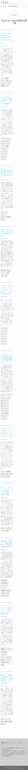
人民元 (7, 593)
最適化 (6, 721)
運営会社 (23, 760)
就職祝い (9, 471)
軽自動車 (3, 85)
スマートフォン (4, 416)
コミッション (3, 588)
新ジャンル (9, 80)
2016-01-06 (4, 46)
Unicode (7, 662)
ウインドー (3, 657)
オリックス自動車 (4, 78)
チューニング (3, 336)
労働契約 (9, 217)
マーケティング (4, 585)
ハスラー (9, 83)
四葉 (5, 476)
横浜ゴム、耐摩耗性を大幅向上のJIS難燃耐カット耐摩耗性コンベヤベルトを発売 (7, 679)
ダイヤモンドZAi (4, 410)
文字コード (9, 657)
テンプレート (3, 654)
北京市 (6, 595)
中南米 (10, 721)
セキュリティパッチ (5, 143)
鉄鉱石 (2, 721)
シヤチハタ (3, 471)
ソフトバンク (3, 156)
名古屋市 (3, 474)
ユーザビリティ (4, 148)
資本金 (2, 595)
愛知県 (7, 474)
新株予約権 (3, 270)
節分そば (9, 528)
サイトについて (4, 760)
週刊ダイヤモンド (4, 405)
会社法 (7, 273)
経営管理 (9, 590)
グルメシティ (3, 528)
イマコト (5, 2)
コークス (8, 719)
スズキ (7, 85)
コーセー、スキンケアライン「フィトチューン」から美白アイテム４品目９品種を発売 (7, 290)
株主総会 (9, 270)
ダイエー (3, 530)
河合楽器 (3, 593)
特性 (2, 724)
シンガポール (3, 341)
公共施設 (3, 662)
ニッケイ (3, 273)
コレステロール (4, 328)
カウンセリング (4, 331)
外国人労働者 (3, 652)
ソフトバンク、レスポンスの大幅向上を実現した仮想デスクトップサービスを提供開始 (7, 100)
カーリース (3, 83)
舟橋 (2, 476)
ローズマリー (3, 333)
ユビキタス (3, 217)
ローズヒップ (3, 338)
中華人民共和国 (4, 583)
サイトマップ (13, 760)
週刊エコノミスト (4, 403)
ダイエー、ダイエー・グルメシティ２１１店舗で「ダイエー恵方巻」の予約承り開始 (7, 491)
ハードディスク (4, 151)
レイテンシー (3, 153)
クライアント (3, 214)
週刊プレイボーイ (4, 400)
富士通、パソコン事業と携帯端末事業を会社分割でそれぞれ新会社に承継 (7, 173)
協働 (6, 275)
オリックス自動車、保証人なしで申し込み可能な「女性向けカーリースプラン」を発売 (7, 38)
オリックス (3, 80)
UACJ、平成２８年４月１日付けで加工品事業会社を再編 (7, 233)
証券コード (3, 659)
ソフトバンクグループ (5, 138)
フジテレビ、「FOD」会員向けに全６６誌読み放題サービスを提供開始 (7, 357)
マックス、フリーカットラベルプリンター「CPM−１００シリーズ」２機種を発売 (7, 610)
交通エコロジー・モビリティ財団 (6, 649)
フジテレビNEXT (4, 413)
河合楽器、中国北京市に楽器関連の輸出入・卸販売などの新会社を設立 (7, 544)
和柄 (8, 476)
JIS (5, 724)
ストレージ (3, 159)
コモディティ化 (4, 211)
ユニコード (9, 659)
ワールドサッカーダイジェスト (6, 395)
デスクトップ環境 (4, 146)
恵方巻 (7, 530)
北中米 (2, 275)
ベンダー (3, 219)
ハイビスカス (3, 343)
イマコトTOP (3, 6)
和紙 (11, 474)
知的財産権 (3, 590)
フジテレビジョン (4, 408)
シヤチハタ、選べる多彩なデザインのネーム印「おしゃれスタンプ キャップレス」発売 (7, 433)
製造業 (2, 664)
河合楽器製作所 (4, 580)
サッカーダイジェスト (5, 398)
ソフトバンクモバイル (5, 141)
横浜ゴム (3, 719)
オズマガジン (3, 418)
